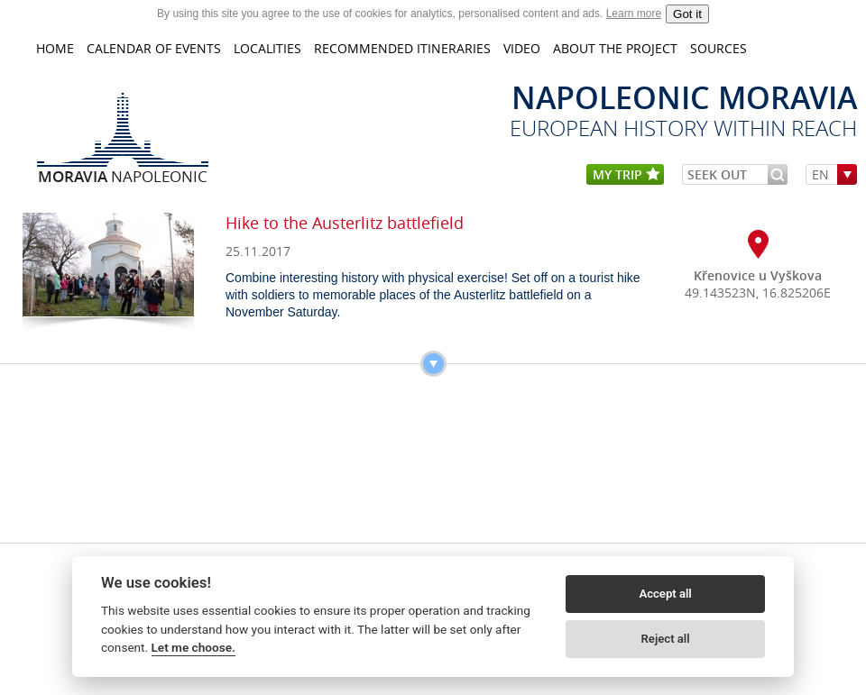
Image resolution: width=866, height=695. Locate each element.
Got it (687, 14)
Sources (718, 48)
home (55, 48)
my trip (626, 175)
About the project (615, 48)
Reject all (665, 638)
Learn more (633, 13)
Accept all (665, 593)
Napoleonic (122, 176)
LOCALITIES (267, 48)
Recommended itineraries (402, 48)
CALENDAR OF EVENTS (154, 48)
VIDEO (521, 48)
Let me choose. (193, 647)
